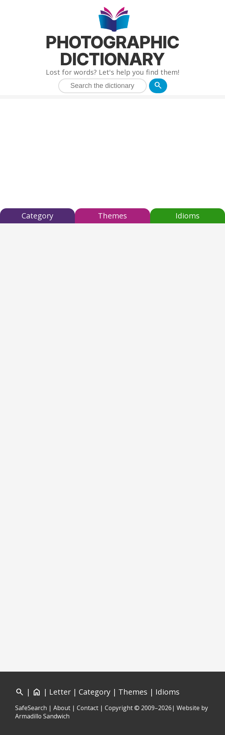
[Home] (36, 692)
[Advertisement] (112, 152)
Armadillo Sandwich (42, 716)
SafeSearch (31, 708)
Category (37, 216)
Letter (60, 692)
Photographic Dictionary (112, 50)
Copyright (119, 708)
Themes (112, 216)
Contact (87, 708)
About (61, 708)
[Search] (158, 85)
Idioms (187, 216)
